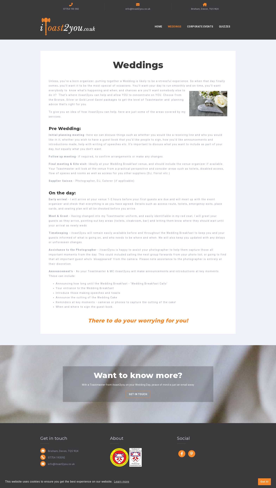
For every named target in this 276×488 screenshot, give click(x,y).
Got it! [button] (265, 481)
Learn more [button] (121, 481)
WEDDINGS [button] (174, 26)
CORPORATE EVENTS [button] (200, 26)
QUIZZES (224, 26)
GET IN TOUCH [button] (138, 394)
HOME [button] (158, 26)
